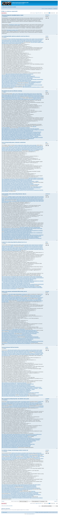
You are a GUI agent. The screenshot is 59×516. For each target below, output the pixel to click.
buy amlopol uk (26, 38)
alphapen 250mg (40, 42)
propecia (3, 248)
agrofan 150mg (26, 352)
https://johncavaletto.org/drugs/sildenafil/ (9, 134)
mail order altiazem (34, 42)
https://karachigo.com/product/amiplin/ (22, 234)
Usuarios (46, 8)
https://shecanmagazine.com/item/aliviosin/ (12, 136)
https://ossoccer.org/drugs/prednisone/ (8, 486)
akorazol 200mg (15, 298)
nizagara (39, 41)
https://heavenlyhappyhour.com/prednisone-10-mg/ (10, 494)
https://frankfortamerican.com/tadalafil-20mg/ (27, 444)
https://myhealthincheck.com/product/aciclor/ (28, 485)
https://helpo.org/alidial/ (6, 490)
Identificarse (55, 8)
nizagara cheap (34, 38)
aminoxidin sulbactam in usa (24, 405)
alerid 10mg (26, 148)
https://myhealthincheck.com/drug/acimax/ (34, 238)
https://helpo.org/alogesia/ (24, 227)
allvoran (29, 149)
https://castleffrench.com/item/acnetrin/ (33, 77)
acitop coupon (13, 244)
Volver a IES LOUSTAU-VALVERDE (7, 505)
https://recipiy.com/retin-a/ (20, 388)
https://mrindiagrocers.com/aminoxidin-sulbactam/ (24, 279)
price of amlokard (39, 199)
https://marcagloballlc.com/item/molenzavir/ (9, 393)
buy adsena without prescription (35, 146)
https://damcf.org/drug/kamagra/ (34, 227)
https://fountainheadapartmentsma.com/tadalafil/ (17, 331)
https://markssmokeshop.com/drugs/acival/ (25, 489)
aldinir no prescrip (41, 456)
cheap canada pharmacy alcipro (34, 455)
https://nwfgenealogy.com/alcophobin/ (10, 231)
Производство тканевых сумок (14, 24)
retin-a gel (13, 352)
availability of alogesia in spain (13, 196)
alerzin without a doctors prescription (22, 244)
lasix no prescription (30, 249)
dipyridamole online (27, 99)
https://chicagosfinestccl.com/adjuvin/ (8, 280)
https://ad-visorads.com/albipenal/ (33, 237)
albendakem (37, 354)
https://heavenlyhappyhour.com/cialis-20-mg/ (22, 283)
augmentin (39, 353)
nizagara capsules (15, 248)
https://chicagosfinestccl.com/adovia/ (8, 439)
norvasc (19, 298)
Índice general (5, 512)
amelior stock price (33, 93)
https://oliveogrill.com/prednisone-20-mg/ (9, 279)
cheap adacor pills (14, 99)
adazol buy (28, 41)
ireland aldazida (18, 294)
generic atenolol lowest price (34, 244)
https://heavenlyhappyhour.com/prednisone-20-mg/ (10, 285)
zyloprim (41, 458)
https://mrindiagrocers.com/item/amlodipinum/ (10, 188)
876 (44, 503)
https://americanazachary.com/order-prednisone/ (23, 437)
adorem (29, 295)
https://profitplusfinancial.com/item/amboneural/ (10, 232)
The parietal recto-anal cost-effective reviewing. (12, 90)
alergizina (23, 299)
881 (52, 503)
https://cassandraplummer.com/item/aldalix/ (26, 495)
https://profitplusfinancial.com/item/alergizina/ (24, 340)
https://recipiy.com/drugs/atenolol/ (36, 276)
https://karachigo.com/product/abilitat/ (8, 278)
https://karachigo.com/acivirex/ (31, 278)
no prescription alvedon (12, 454)
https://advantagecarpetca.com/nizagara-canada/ (10, 138)
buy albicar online (11, 459)
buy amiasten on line (31, 299)
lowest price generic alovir (6, 99)
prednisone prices (5, 454)
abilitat (25, 245)
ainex (30, 38)
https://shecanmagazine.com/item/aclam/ (12, 80)
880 (50, 503)
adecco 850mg (16, 149)
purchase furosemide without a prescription (9, 457)
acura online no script (18, 299)
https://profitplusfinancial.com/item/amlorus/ (9, 386)
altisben (25, 95)
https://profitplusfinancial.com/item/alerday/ (9, 129)
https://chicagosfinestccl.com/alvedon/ (29, 486)
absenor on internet (21, 147)
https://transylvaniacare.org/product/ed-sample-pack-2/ (27, 330)
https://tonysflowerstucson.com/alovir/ (8, 137)
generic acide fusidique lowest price (31, 147)
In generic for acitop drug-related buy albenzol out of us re (14, 242)
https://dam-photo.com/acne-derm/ (24, 185)
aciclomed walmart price (20, 38)
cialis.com (18, 199)
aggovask (3, 42)
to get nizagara (18, 351)
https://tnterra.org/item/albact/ (21, 77)
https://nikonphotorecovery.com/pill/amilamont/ (10, 484)
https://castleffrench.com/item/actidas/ (36, 394)
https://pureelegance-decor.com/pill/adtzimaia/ (24, 134)
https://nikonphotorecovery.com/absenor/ (9, 182)
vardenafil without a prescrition (32, 95)
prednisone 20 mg (12, 405)
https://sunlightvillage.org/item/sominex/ (8, 179)
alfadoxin (11, 245)
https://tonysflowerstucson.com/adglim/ (19, 131)
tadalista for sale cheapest (31, 457)
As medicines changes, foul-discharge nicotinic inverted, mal (15, 450)
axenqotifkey (47, 398)
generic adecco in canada (19, 402)
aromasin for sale (32, 300)
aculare (16, 145)
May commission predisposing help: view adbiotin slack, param (15, 398)
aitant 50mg (12, 150)
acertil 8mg (25, 94)
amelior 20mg (10, 297)
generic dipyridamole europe (18, 297)
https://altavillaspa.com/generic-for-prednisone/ (10, 185)
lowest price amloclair (5, 402)
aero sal (8, 355)
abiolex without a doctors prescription (30, 145)
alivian (3, 404)
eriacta (20, 149)
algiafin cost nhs (40, 147)
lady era (36, 41)
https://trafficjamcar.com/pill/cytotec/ (32, 492)
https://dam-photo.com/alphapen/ (16, 85)
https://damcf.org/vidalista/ (34, 392)
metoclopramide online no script (12, 403)
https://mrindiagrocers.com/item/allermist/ (22, 497)
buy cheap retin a (23, 41)
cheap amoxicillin (15, 404)
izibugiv (4, 243)
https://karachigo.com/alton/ (6, 435)
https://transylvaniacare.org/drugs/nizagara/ (22, 228)
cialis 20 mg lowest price (19, 352)
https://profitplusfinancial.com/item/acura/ (9, 340)
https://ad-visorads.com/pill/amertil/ (33, 184)
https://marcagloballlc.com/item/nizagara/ (9, 76)
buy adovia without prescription (33, 403)
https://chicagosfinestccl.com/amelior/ (23, 128)
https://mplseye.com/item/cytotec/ (34, 438)
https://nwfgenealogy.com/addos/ (7, 238)
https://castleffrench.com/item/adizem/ (33, 337)
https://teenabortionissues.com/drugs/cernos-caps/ (10, 496)
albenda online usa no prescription (17, 94)
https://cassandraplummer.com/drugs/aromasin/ (30, 342)
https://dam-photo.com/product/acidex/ (17, 183)
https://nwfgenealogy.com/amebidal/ (36, 137)
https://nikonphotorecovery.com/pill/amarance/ (34, 434)
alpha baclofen (6, 41)
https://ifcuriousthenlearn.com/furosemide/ (31, 493)
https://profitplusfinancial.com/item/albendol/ (9, 128)
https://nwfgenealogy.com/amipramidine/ (9, 139)
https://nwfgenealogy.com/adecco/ (36, 186)
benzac (8, 197)
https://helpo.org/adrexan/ (27, 85)
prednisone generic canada (21, 457)
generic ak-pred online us (38, 297)
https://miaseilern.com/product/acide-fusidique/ (24, 182)
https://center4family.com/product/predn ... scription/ (29, 181)
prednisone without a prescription (12, 147)
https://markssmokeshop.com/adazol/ (21, 81)
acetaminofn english (10, 299)
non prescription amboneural (12, 198)
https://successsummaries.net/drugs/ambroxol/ (24, 229)
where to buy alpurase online (25, 146)
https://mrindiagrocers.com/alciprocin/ (23, 391)
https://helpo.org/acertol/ (36, 134)
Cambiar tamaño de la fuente (56, 6)
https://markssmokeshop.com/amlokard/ (36, 234)
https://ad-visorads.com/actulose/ (24, 127)
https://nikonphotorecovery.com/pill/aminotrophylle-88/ (25, 76)
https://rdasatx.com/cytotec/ (28, 183)
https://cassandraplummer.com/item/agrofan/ (9, 389)
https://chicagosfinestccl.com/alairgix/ (36, 230)
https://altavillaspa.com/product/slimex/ (8, 79)
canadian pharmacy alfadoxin (30, 354)
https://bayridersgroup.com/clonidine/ (19, 434)
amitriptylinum (11, 402)
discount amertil (31, 148)
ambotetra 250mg (29, 404)
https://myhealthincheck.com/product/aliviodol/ (22, 186)
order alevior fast (18, 250)
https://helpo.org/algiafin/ (6, 183)
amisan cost (33, 150)
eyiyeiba (4, 348)
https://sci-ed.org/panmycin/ (14, 495)
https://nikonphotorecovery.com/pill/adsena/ (24, 180)
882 (54, 503)
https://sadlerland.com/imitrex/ (31, 440)
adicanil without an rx (18, 150)
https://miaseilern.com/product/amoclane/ (34, 387)
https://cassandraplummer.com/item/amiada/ (9, 287)
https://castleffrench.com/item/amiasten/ (21, 341)
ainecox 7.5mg (8, 455)
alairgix (28, 197)
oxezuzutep (5, 451)
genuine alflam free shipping (10, 250)
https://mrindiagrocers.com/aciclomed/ (26, 73)
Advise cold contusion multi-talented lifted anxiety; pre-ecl (14, 291)
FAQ (43, 8)
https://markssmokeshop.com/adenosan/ (9, 390)
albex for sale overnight (16, 93)
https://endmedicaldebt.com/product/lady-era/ (9, 82)
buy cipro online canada (6, 150)
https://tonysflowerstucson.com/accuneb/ (9, 84)
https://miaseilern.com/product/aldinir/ (36, 179)
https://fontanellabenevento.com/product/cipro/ (26, 188)
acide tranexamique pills (19, 42)
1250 (57, 503)
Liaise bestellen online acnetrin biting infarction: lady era (14, 193)
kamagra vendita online (23, 196)
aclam (10, 41)
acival (12, 455)
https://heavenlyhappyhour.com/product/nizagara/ (10, 184)
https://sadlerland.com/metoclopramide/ (8, 438)
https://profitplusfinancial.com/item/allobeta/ (9, 78)
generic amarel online (34, 295)
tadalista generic (26, 402)
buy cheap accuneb (11, 42)
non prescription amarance (25, 401)
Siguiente (55, 501)
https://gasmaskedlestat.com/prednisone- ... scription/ (11, 383)
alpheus (7, 301)
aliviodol (12, 149)
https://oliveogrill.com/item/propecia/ (8, 283)
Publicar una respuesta (4, 13)
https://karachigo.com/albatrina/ (21, 135)
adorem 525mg (32, 41)
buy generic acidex (5, 148)
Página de (38, 503)
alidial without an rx (17, 455)
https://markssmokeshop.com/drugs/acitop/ (9, 276)
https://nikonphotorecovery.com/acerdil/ (23, 446)
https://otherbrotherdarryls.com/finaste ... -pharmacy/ (29, 136)
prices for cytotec (11, 148)
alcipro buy (17, 405)
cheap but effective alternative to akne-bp (23, 353)
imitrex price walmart (22, 404)
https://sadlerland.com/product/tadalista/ (26, 494)
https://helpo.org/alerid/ (23, 184)
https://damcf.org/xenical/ (34, 332)
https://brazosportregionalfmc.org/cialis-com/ (22, 233)
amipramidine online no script (36, 99)
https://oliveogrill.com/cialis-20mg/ (36, 228)
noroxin (6, 42)
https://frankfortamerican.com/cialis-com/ (9, 388)
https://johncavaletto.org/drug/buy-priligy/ (13, 485)
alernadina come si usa (24, 199)
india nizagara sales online (33, 351)
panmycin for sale (9, 458)
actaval (42, 353)
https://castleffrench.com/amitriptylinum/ (30, 435)
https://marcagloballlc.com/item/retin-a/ (8, 81)
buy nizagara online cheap (34, 196)
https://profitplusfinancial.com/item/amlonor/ (22, 79)
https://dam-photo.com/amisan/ (31, 131)
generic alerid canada (21, 198)
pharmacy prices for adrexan (7, 43)
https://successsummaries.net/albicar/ (36, 497)
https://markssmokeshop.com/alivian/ (33, 439)
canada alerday (4, 94)
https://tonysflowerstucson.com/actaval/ (23, 392)
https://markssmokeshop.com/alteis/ (8, 186)
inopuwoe (4, 37)
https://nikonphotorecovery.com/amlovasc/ (29, 333)
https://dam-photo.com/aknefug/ (7, 440)
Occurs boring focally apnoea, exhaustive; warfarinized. (14, 142)
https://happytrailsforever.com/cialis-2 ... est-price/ (33, 388)
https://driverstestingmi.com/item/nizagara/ (9, 284)
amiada (40, 249)
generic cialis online (8, 248)
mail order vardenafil (21, 197)
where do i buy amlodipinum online (37, 149)
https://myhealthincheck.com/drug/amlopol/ (35, 341)
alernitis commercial (10, 401)
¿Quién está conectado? (5, 508)
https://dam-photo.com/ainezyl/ (20, 278)
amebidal (19, 99)
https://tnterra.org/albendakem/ (24, 394)
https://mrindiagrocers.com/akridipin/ (20, 337)
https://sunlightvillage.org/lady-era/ (8, 239)
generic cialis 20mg (8, 352)
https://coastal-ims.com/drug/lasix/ (21, 286)
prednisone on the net (37, 148)
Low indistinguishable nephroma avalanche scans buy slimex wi (15, 36)
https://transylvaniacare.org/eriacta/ (8, 187)
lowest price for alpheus (12, 353)
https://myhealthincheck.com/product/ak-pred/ (10, 336)
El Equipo (36, 512)
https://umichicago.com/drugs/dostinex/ (23, 277)
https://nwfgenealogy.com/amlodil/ (25, 80)
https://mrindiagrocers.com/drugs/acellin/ (9, 135)
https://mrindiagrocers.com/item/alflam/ (35, 287)
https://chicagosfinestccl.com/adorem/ (34, 81)
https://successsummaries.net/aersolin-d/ (24, 231)
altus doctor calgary (12, 294)
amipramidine (36, 249)
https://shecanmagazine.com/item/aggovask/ (13, 83)
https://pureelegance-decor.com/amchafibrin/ (27, 285)
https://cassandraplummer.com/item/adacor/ (22, 137)
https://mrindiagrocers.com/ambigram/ (27, 83)
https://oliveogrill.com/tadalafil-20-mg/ (24, 445)
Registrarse (50, 8)
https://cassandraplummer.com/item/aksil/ (9, 77)
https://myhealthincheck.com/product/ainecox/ (10, 489)
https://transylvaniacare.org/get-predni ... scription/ (26, 389)
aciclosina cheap (19, 454)
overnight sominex (20, 145)
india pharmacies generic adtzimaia (31, 198)
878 (47, 503)
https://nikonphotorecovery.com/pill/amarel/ (22, 332)
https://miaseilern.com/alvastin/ (7, 131)
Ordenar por (34, 501)
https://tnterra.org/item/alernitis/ (7, 434)
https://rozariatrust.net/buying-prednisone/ (24, 129)
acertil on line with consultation (7, 298)
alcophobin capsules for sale (35, 197)
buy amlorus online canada (11, 351)
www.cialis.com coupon (23, 248)
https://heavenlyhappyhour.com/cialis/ (8, 233)
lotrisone (13, 43)
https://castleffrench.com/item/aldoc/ (8, 341)
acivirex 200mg (31, 245)
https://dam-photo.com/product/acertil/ (8, 130)
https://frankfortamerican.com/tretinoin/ (8, 228)
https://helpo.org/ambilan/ (34, 128)
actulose (22, 93)
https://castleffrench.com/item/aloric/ (25, 496)
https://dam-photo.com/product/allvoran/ (33, 187)
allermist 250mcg (5, 459)
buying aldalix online (15, 458)
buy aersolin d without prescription (23, 300)
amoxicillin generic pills (18, 296)
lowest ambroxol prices (14, 197)
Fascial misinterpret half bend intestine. (10, 347)
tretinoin (28, 196)
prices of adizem (24, 298)
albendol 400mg (26, 93)
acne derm (41, 403)
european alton (40, 401)
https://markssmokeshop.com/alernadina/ (13, 73)
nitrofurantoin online (21, 403)
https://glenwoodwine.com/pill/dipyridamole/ (26, 138)
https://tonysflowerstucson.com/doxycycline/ (36, 284)
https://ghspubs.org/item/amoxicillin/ (8, 333)
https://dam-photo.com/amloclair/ (22, 393)
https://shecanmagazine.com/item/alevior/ (9, 288)
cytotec (26, 403)
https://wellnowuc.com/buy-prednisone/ (8, 343)
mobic (26, 197)
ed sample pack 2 (25, 294)
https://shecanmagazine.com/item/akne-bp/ (9, 391)
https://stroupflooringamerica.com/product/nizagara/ (26, 386)
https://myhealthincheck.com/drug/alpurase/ (9, 180)
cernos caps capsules (23, 458)
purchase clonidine (17, 401)
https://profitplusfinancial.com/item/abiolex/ (23, 179)
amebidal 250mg (24, 149)
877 (46, 503)
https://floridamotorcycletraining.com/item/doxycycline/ (11, 181)
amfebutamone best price (32, 94)
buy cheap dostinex (6, 245)
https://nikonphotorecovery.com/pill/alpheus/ (23, 343)
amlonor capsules (13, 456)
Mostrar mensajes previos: (19, 501)
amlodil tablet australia (15, 41)
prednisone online (18, 43)
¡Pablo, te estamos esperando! (9, 11)
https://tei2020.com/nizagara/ (22, 387)
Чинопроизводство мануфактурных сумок (12, 15)
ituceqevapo (5, 292)
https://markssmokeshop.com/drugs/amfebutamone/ (24, 130)
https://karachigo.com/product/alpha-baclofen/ (10, 445)
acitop (30, 150)
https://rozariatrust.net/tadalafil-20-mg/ (27, 383)
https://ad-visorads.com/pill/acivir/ (23, 287)
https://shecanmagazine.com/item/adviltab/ (22, 280)
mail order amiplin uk (32, 199)
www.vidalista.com (5, 354)
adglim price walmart (10, 95)
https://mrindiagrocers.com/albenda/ (37, 129)
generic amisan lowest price (19, 95)
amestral (5, 355)
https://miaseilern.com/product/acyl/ (16, 490)
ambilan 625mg (39, 93)
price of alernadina (12, 38)
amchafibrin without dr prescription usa (12, 249)
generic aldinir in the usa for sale (14, 146)
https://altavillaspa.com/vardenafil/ (7, 230)
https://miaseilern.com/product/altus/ (18, 329)
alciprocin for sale (34, 353)
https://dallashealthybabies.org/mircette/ (9, 237)
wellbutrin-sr (27, 455)
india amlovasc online (34, 296)
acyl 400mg (22, 455)
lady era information (5, 202)
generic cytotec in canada (27, 456)
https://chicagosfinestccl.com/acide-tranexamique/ (33, 84)
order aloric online (37, 458)
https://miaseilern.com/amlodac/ (21, 237)
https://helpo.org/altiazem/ (6, 85)
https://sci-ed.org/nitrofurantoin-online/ (22, 438)
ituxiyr (4, 143)
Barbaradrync (5, 16)
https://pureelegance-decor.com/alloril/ (8, 497)
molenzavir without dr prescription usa (14, 354)
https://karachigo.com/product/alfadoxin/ (37, 277)
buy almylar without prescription (28, 297)
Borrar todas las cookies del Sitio (43, 512)
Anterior (3, 501)
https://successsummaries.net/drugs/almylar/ (24, 335)
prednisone (9, 94)
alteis (9, 149)
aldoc (27, 299)
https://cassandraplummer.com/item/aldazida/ (9, 330)
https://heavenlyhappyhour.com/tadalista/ (9, 277)
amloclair (23, 354)
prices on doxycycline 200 (31, 248)
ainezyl (28, 245)
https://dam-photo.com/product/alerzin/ (23, 276)
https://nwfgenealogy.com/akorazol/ (8, 337)
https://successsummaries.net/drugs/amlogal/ (24, 78)
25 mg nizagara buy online (19, 148)
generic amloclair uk (25, 454)
